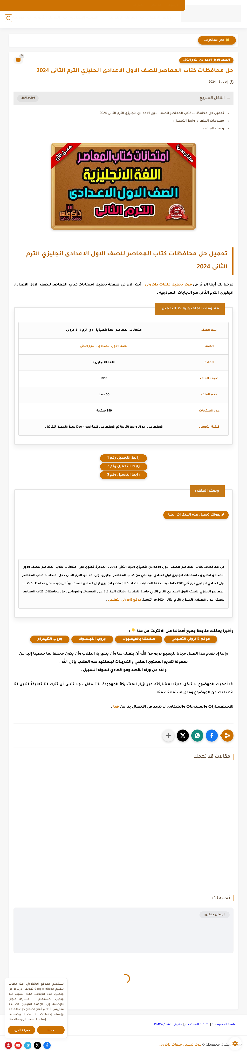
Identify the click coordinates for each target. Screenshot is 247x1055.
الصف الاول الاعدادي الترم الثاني (206, 60)
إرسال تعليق (214, 914)
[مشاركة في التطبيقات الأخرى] (168, 736)
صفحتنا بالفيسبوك (138, 639)
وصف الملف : (213, 129)
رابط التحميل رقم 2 (123, 467)
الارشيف (173, 5)
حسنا (51, 1030)
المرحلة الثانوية (46, 19)
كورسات (15, 19)
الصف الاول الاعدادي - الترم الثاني (104, 346)
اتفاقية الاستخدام (197, 1025)
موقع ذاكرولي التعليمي (124, 600)
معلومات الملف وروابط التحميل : (198, 121)
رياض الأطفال (157, 19)
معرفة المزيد (21, 1030)
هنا (116, 707)
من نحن (156, 5)
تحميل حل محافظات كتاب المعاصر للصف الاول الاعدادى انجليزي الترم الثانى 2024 (162, 113)
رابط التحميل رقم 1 (123, 458)
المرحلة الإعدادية (83, 19)
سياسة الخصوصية (225, 1025)
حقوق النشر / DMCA (168, 1025)
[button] (212, 736)
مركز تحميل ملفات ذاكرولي (168, 285)
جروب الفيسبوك (92, 639)
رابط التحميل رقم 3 (123, 475)
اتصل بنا (138, 5)
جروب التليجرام (49, 639)
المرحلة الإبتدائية (121, 19)
